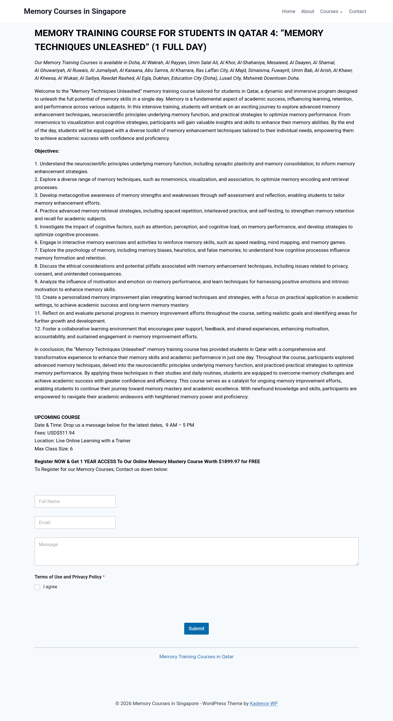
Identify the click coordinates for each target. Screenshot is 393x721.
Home (288, 11)
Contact (357, 11)
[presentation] (79, 619)
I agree (50, 586)
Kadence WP (264, 703)
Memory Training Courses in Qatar (196, 656)
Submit (196, 628)
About (307, 11)
